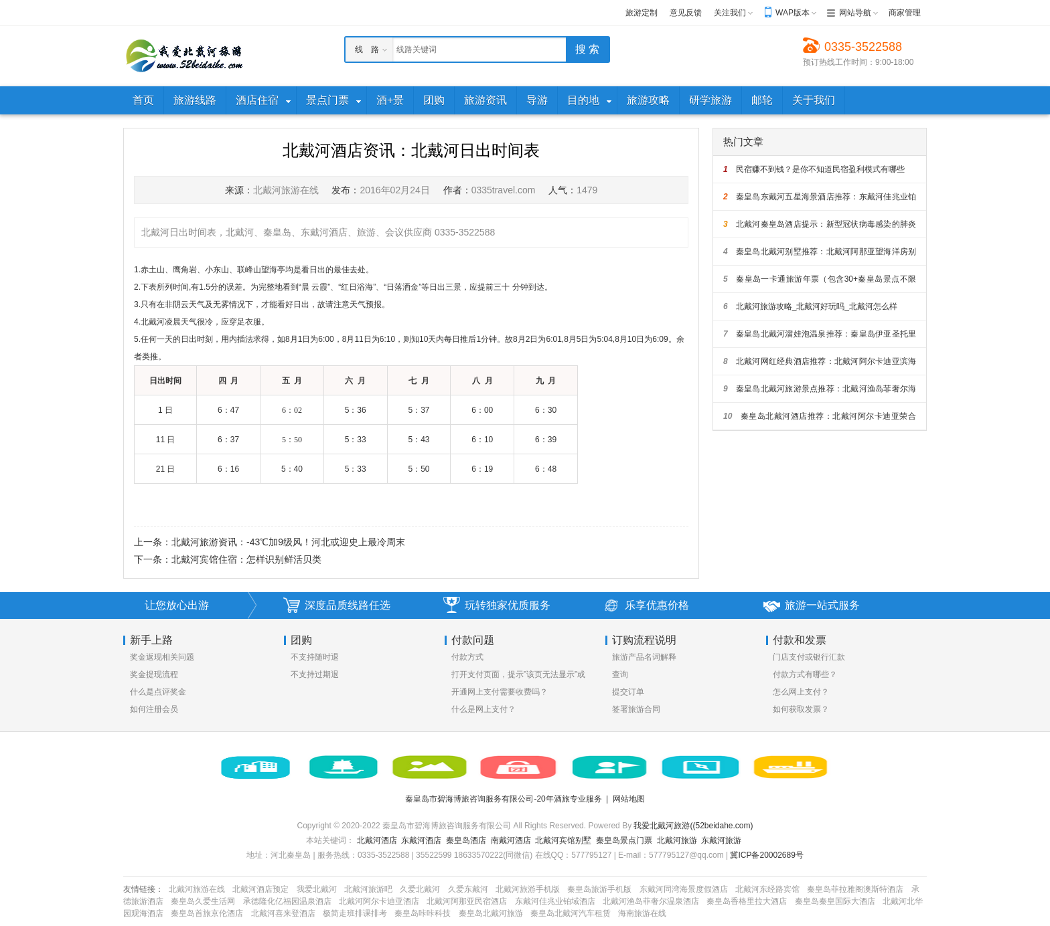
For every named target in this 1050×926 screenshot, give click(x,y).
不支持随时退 (315, 657)
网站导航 (855, 12)
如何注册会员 (154, 709)
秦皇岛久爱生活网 (203, 901)
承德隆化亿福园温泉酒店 (287, 901)
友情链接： (143, 889)
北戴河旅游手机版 (528, 889)
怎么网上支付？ (801, 692)
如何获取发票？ (801, 709)
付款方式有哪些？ (805, 674)
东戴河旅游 (721, 840)
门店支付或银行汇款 (809, 657)
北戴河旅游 (677, 840)
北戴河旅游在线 (197, 889)
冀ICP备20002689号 (766, 855)
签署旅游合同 (636, 709)
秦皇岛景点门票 (624, 840)
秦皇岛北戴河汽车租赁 (570, 913)
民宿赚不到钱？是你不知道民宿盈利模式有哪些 (814, 169)
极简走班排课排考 (355, 913)
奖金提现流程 (154, 674)
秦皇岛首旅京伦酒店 (207, 913)
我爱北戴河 (317, 889)
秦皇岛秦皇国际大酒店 (835, 901)
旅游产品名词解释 (644, 657)
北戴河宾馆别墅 (563, 840)
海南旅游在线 (642, 913)
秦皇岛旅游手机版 (599, 889)
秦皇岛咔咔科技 (422, 913)
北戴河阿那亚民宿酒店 (467, 901)
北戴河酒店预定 (260, 889)
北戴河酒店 (377, 840)
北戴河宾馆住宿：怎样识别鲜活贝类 (246, 559)
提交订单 (628, 692)
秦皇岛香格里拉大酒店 (746, 901)
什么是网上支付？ (483, 709)
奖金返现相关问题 (162, 657)
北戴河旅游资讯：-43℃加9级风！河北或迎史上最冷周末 (288, 542)
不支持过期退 (315, 674)
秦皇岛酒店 (466, 840)
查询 (620, 674)
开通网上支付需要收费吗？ (499, 692)
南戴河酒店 (511, 840)
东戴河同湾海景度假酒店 (684, 889)
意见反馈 (686, 12)
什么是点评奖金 (158, 692)
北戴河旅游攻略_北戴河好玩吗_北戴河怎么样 (810, 306)
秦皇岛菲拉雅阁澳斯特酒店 (855, 889)
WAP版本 (792, 12)
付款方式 (467, 657)
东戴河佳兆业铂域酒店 (555, 901)
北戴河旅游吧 (368, 889)
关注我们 (730, 12)
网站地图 (629, 799)
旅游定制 (641, 12)
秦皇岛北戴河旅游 (491, 913)
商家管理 (905, 12)
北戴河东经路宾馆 (767, 889)
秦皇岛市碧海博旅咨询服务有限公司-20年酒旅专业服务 (503, 799)
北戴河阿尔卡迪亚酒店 (379, 901)
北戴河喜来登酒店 (283, 913)
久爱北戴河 (420, 889)
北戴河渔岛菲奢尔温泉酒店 (651, 901)
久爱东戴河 (468, 889)
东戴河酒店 (421, 840)
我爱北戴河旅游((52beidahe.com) (693, 825)
